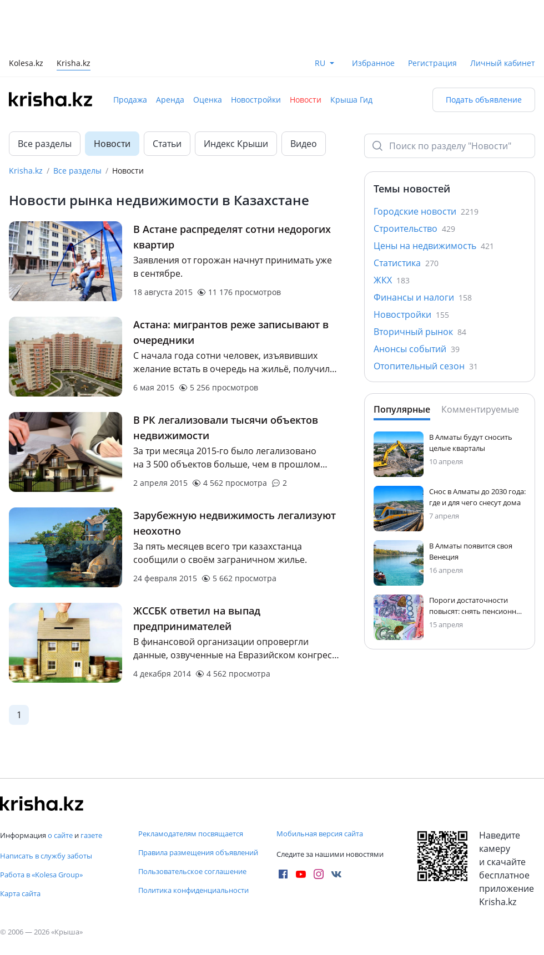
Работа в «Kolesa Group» (41, 875)
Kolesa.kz (26, 64)
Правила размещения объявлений (198, 852)
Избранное (373, 63)
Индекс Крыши (236, 144)
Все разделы (45, 144)
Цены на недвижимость (434, 246)
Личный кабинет (502, 63)
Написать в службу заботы (46, 856)
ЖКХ (392, 280)
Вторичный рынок (420, 332)
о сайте (60, 835)
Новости (305, 99)
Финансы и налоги (423, 297)
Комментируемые (480, 409)
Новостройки (256, 99)
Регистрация (432, 63)
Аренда (170, 99)
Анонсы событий (417, 349)
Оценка (207, 99)
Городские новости (426, 211)
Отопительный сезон (426, 366)
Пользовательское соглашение (192, 871)
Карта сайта (20, 893)
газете (91, 835)
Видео (303, 144)
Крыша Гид (351, 99)
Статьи (167, 144)
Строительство (414, 228)
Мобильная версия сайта (319, 834)
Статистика (406, 263)
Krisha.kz (26, 170)
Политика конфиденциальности (193, 890)
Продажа (130, 99)
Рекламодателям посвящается (190, 834)
